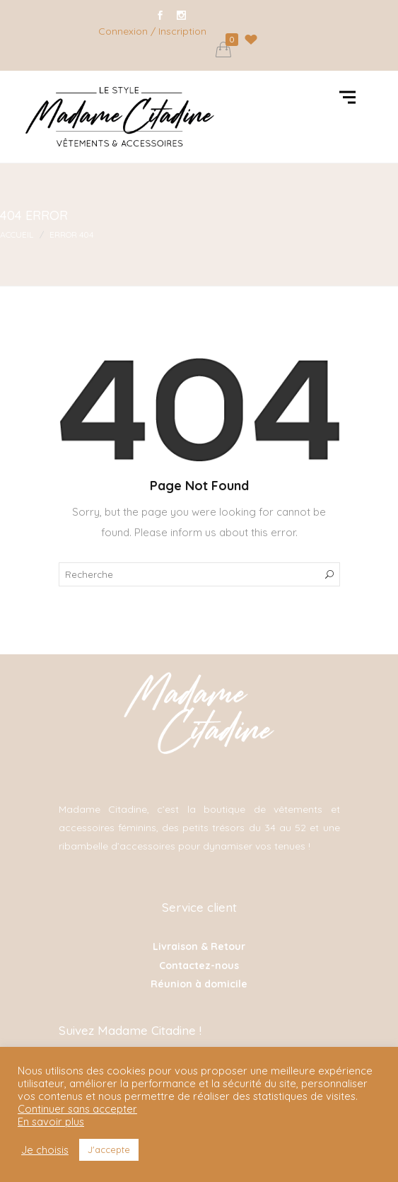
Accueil (16, 234)
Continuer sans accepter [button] (77, 1109)
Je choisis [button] (45, 1150)
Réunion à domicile (199, 984)
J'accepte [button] (109, 1149)
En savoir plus (51, 1122)
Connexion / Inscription (152, 31)
